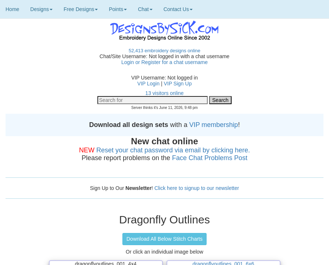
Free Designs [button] (81, 9)
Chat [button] (145, 9)
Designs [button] (41, 9)
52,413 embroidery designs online (164, 50)
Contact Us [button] (178, 9)
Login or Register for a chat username (164, 62)
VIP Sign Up (178, 83)
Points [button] (118, 9)
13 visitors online (164, 93)
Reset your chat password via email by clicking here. (173, 150)
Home (12, 9)
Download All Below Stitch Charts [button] (164, 239)
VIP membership (213, 124)
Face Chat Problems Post (209, 158)
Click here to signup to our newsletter (196, 188)
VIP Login (148, 83)
